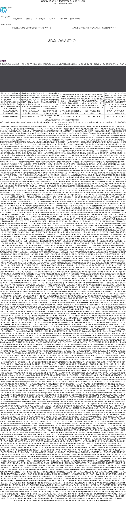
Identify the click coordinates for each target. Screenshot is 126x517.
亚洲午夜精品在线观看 (96, 247)
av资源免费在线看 (76, 212)
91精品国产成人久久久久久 (33, 322)
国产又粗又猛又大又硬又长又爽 (57, 190)
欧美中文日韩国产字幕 (117, 401)
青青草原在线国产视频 (79, 214)
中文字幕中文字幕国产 (31, 228)
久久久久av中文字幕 (40, 175)
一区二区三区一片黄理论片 (93, 250)
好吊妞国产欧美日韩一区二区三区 (89, 155)
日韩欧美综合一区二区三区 (113, 247)
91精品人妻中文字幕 (15, 472)
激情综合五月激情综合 (67, 186)
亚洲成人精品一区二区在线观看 (26, 236)
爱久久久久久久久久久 (68, 390)
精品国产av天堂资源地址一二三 (10, 404)
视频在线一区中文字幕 (118, 192)
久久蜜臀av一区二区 (30, 212)
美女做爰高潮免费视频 (117, 135)
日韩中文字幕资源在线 (46, 379)
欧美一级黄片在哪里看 (11, 148)
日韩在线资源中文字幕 (68, 239)
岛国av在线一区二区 (86, 360)
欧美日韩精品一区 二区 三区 (95, 232)
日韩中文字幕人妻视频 (37, 316)
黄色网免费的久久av (17, 360)
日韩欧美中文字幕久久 (99, 170)
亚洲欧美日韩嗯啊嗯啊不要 (9, 338)
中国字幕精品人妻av (42, 456)
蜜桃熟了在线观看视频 (94, 291)
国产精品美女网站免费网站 (107, 267)
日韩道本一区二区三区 (41, 166)
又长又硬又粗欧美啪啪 (107, 221)
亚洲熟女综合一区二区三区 (73, 140)
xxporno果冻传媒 (5, 434)
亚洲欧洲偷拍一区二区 (32, 129)
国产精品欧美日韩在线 (82, 219)
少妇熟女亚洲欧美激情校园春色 (70, 111)
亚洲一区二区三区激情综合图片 (26, 206)
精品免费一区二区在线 (78, 236)
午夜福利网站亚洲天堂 (37, 393)
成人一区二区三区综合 (11, 324)
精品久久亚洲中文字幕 (107, 159)
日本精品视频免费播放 (108, 126)
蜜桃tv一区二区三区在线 (57, 331)
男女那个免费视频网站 (46, 199)
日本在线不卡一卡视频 (70, 269)
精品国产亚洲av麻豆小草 (80, 305)
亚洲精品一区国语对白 (99, 346)
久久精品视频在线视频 (114, 195)
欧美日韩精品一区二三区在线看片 (106, 274)
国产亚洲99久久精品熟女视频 (19, 491)
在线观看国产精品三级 (52, 261)
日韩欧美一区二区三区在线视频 (62, 223)
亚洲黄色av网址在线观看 (51, 366)
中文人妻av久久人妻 (7, 393)
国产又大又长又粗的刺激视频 (95, 496)
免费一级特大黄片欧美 (104, 441)
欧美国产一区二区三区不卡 (40, 225)
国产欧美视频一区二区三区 (22, 140)
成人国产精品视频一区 (83, 346)
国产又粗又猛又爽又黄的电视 (30, 463)
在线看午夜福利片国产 (71, 168)
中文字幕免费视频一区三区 (110, 316)
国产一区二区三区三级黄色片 (115, 116)
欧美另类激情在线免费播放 (110, 137)
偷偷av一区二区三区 (89, 382)
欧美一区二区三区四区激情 (17, 430)
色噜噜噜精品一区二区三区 (46, 206)
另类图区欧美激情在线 (63, 162)
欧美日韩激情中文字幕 (32, 432)
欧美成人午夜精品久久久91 (104, 302)
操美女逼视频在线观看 (34, 173)
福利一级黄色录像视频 (66, 129)
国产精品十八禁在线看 (26, 197)
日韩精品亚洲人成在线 (80, 368)
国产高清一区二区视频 (8, 467)
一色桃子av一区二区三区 (66, 188)
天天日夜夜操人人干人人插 (31, 203)
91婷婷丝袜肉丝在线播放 (83, 241)
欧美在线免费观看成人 (64, 245)
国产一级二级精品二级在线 (22, 250)
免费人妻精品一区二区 (87, 357)
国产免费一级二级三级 (105, 265)
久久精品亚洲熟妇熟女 (65, 485)
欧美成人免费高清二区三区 (14, 322)
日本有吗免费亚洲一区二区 (56, 175)
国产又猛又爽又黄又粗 (17, 129)
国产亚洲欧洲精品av (72, 357)
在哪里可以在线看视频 (107, 467)
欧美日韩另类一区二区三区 (11, 443)
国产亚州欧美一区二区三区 (40, 364)
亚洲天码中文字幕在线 (104, 364)
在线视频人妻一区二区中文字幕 (17, 269)
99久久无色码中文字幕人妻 (52, 153)
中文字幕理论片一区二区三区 (70, 116)
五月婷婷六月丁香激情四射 (54, 309)
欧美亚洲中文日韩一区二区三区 (115, 410)
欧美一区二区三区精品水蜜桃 (113, 313)
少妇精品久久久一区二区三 (23, 496)
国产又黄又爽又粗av (78, 307)
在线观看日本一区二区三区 (31, 320)
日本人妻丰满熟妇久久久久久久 (31, 335)
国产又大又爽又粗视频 (79, 157)
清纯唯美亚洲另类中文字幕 (20, 283)
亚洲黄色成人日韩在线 (113, 344)
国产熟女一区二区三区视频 (48, 371)
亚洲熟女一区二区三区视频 (62, 157)
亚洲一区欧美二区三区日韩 (62, 217)
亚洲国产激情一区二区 (96, 305)
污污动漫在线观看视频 (50, 322)
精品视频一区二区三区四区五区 (23, 294)
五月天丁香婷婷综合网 (97, 476)
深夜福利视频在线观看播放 (15, 366)
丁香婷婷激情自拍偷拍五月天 (65, 423)
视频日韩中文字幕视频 (48, 305)
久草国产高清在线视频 (82, 252)
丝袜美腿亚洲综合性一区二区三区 (60, 351)
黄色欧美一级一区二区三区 (85, 302)
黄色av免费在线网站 (41, 133)
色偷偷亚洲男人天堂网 (48, 214)
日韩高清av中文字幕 (43, 291)
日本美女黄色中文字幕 (14, 320)
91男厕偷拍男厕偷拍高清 (48, 228)
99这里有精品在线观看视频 (47, 212)
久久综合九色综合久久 (92, 116)
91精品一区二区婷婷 (38, 192)
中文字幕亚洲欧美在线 (94, 214)
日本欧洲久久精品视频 (33, 135)
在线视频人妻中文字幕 (32, 214)
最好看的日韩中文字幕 (8, 236)
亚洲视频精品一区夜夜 (82, 148)
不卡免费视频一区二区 (44, 296)
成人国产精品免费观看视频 (49, 463)
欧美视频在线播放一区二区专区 (53, 437)
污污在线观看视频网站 (43, 223)
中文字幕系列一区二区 (30, 243)
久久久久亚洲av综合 (91, 265)
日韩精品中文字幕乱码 (14, 390)
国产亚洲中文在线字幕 (12, 454)
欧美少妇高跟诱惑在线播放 (40, 250)
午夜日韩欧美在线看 (19, 151)
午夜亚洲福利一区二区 (21, 219)
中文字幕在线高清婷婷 (50, 487)
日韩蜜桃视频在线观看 (17, 181)
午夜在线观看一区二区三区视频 (57, 401)
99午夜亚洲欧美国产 (53, 461)
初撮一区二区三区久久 (96, 190)
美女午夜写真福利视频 (30, 177)
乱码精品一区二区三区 (116, 219)
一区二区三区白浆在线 (82, 186)
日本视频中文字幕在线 (109, 250)
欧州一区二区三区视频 (18, 346)
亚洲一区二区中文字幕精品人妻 (62, 472)
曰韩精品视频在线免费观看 (31, 170)
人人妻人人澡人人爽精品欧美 (78, 190)
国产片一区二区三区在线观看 (10, 487)
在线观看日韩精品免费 (113, 412)
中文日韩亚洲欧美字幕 (51, 131)
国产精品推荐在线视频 (40, 168)
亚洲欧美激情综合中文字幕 (30, 116)
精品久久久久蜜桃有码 (101, 269)
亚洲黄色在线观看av (56, 274)
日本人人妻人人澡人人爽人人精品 (27, 313)
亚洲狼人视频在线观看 (102, 133)
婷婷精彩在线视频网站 (48, 135)
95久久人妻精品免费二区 (27, 179)
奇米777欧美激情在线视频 (71, 498)
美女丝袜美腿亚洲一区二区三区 (73, 265)
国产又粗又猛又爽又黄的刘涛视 (84, 386)
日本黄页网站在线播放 (70, 289)
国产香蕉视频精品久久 (117, 234)
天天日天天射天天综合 (28, 470)
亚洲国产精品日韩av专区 (60, 333)
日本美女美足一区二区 (115, 311)
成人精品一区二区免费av (91, 474)
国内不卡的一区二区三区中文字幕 (26, 164)
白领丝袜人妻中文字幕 (32, 327)
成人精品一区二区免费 (34, 434)
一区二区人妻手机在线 (82, 129)
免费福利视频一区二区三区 (22, 144)
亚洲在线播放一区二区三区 (10, 412)
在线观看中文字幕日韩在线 (96, 377)
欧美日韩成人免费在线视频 (53, 441)
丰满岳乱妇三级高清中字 (49, 170)
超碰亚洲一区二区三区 (21, 316)
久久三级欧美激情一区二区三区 (26, 201)
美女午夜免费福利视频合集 (36, 151)
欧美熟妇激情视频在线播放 (60, 278)
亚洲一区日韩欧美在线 (45, 217)
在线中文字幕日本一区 (65, 322)
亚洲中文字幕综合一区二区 (9, 137)
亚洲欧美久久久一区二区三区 (87, 267)
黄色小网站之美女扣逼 (92, 111)
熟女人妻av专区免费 (82, 423)
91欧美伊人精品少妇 (64, 478)
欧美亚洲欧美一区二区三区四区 (107, 428)
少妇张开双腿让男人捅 (8, 258)
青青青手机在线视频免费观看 (69, 177)
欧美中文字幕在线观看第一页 (80, 344)
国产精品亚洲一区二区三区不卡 (114, 256)
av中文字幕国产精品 (36, 131)
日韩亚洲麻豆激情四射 (62, 459)
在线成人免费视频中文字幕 (48, 478)
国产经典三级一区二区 (31, 199)
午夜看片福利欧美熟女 (39, 401)
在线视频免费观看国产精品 (79, 247)
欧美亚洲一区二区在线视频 (13, 177)
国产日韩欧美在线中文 (34, 399)
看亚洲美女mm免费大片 (35, 276)
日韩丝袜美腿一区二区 (56, 137)
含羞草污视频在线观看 (32, 375)
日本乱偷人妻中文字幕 (76, 287)
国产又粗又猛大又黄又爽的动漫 (76, 338)
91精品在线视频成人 (18, 285)
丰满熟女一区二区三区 (70, 146)
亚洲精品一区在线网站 (17, 232)
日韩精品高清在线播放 (113, 188)
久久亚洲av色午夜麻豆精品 (97, 195)
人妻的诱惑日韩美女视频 (80, 203)
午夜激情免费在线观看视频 (54, 430)
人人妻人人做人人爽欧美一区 (24, 272)
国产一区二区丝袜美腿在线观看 (71, 415)
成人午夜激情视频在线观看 (114, 423)
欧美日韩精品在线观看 (63, 236)
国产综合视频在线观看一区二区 (82, 245)
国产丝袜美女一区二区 (50, 434)
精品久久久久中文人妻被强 (56, 181)
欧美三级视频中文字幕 (21, 329)
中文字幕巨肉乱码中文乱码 (53, 481)
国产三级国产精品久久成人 (62, 272)
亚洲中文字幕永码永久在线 (90, 395)
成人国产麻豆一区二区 (68, 329)
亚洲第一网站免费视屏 (58, 291)
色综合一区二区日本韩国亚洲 (45, 195)
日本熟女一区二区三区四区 (41, 278)
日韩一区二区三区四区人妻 (116, 206)
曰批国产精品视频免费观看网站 (24, 247)
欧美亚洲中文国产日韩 (27, 298)
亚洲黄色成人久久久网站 (58, 280)
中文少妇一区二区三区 (113, 272)
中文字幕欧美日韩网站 (60, 144)
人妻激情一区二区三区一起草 (83, 324)
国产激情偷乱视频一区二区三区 (40, 208)
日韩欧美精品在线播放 (82, 188)
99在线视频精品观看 (10, 166)
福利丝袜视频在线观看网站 (9, 126)
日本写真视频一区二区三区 (113, 190)
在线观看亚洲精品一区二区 (28, 148)
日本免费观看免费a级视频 (19, 159)
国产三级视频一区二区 (48, 245)
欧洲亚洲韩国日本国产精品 (17, 142)
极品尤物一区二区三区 (41, 294)
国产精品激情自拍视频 (52, 219)
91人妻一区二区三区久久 (31, 241)
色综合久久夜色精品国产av (47, 148)
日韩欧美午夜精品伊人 (48, 203)
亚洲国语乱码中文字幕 (48, 162)
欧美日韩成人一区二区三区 (81, 476)
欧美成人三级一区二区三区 (36, 346)
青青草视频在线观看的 (15, 199)
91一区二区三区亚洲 (82, 261)
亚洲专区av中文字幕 (109, 214)
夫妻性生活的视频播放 (49, 142)
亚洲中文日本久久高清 (104, 331)
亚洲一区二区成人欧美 (77, 459)
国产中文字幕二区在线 (47, 386)
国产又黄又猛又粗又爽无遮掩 (107, 140)
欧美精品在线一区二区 (102, 177)
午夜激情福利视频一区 (14, 241)
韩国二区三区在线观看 (29, 217)
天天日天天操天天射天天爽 (93, 113)
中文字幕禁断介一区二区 (117, 269)
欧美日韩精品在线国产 (101, 173)
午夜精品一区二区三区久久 (28, 489)
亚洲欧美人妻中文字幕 (56, 168)
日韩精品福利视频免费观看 (53, 159)
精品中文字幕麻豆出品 (87, 192)
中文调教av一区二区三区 (55, 221)
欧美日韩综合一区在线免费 (96, 144)
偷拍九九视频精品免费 (42, 452)
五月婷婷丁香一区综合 (45, 164)
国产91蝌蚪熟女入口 (53, 300)
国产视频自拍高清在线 (67, 384)
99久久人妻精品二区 (18, 375)
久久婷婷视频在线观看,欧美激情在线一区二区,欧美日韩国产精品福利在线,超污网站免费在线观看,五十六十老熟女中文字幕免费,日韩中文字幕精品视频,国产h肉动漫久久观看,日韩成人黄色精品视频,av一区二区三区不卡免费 (70, 101)
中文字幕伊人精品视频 (23, 467)
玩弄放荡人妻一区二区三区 (97, 223)
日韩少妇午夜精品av (25, 126)
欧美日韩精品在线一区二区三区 (81, 206)
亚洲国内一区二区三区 (101, 146)
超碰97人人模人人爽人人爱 (85, 371)
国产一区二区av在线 (97, 131)
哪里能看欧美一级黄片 (32, 162)
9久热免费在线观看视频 (53, 311)
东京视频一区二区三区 (111, 287)
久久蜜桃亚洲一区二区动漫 (60, 247)
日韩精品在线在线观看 (15, 459)
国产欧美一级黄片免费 (63, 349)
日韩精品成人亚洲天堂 (90, 140)
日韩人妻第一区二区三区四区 (92, 280)
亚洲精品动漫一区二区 (16, 228)
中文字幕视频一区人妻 (49, 188)
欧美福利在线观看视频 (106, 491)
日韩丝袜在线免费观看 (88, 397)
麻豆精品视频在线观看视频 (71, 428)
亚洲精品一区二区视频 (105, 239)
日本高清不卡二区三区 (97, 188)
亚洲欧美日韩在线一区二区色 (114, 166)
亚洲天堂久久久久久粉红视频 (115, 144)
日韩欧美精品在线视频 (88, 331)
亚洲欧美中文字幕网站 (115, 199)
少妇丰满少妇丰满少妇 (87, 168)
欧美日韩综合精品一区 (77, 201)
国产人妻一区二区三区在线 (19, 357)
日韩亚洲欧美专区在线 (97, 148)
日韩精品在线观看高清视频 (48, 485)
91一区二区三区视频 (89, 362)
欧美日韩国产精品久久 (65, 170)
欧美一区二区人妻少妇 (16, 239)
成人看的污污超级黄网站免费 (28, 412)
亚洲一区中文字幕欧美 (69, 276)
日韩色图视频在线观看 (71, 309)
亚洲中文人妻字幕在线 (97, 261)
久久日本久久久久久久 (92, 333)
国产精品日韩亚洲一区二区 (54, 151)
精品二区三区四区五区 (117, 368)
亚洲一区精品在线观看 (74, 208)
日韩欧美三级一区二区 (39, 397)
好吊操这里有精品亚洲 (71, 417)
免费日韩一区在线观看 (88, 483)
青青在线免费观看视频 (33, 234)
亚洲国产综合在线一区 (82, 131)
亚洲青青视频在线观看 (59, 474)
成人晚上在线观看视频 (63, 305)
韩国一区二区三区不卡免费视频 (68, 342)
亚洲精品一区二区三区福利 (58, 166)
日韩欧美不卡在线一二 (40, 126)
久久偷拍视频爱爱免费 (110, 162)
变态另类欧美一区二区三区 (25, 274)
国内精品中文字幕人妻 (110, 197)
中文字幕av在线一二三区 (9, 371)
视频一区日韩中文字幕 (102, 300)
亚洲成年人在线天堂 (18, 465)
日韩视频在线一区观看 (61, 243)
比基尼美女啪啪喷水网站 (91, 283)
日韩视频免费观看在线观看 (102, 324)
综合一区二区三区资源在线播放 (74, 137)
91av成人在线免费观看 (23, 448)
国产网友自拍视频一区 (73, 331)
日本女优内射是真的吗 (51, 186)
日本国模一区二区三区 (102, 192)
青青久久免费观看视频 (93, 230)
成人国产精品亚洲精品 (20, 419)
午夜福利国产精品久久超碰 (56, 285)
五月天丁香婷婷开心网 (59, 208)
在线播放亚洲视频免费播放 (36, 230)
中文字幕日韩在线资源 (60, 287)
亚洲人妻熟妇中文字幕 (58, 491)
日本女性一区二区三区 (114, 184)
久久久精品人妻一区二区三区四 (40, 491)
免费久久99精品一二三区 (18, 153)
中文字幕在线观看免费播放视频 (87, 179)
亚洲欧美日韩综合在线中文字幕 (31, 388)
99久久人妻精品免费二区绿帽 (72, 481)
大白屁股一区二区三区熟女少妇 (54, 357)
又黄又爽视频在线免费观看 (96, 157)
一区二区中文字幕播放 (28, 454)
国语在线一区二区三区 (56, 340)
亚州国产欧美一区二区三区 (94, 355)
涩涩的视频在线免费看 (102, 335)
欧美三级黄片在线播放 (17, 379)
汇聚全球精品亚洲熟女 (98, 186)
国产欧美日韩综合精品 (96, 313)
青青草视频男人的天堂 (106, 212)
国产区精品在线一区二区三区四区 (21, 256)
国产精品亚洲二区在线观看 (110, 155)
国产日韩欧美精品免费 (29, 307)
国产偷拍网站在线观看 (86, 461)
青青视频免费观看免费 (116, 252)
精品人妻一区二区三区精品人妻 (90, 437)
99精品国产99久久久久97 (61, 164)
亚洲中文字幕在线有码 (66, 463)
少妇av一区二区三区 (86, 173)
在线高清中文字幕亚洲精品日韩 (45, 349)
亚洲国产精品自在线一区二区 (112, 338)
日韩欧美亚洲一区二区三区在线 (111, 459)
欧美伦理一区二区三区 (19, 300)
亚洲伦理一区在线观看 (110, 236)
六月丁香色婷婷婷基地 (57, 225)
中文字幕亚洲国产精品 (94, 162)
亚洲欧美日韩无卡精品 (47, 443)
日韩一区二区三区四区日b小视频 (31, 487)
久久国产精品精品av (68, 393)
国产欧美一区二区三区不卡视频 (55, 382)
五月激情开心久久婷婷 (65, 142)
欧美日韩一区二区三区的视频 (64, 241)
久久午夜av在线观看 (25, 137)
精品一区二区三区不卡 (56, 133)
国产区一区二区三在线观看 (80, 164)
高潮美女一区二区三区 (91, 452)
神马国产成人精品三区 (84, 311)
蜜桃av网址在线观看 (7, 272)
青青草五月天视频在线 (48, 375)
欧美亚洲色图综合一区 (114, 142)
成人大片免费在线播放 (85, 269)
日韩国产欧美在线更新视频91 (12, 184)
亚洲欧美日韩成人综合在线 (90, 426)
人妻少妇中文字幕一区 (114, 170)
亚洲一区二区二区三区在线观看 (101, 366)
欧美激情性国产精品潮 (97, 393)
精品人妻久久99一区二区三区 (88, 228)
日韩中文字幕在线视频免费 (77, 144)
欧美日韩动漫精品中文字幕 (98, 199)
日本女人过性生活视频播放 (68, 155)
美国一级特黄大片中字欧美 (105, 362)
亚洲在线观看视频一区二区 (85, 335)
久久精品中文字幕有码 (57, 364)
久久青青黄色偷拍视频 (12, 245)
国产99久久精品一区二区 (64, 195)
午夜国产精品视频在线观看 (93, 285)
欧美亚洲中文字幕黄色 (8, 195)
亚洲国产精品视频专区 (54, 269)
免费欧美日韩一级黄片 (46, 412)
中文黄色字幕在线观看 (54, 289)
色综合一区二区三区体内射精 (107, 415)
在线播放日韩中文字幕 (17, 214)
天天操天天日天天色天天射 (19, 261)
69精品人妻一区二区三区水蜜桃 (97, 217)
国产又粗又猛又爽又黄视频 (108, 395)
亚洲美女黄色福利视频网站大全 (56, 230)
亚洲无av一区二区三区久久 (54, 210)
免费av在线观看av (100, 371)
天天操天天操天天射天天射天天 (23, 157)
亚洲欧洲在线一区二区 (107, 342)
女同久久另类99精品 (64, 476)
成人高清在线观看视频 (44, 333)
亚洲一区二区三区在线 (36, 159)
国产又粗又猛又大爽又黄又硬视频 (13, 432)
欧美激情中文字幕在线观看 (112, 450)
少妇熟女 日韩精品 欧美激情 (39, 351)
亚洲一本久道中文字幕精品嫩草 (105, 357)
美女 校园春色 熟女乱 (112, 203)
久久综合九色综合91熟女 (98, 465)
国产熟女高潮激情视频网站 (22, 428)
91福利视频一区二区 (89, 439)
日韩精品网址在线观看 (93, 137)
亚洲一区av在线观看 (103, 135)
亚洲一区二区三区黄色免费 (94, 256)
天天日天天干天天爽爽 (82, 384)
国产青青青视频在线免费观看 (81, 184)
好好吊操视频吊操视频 (91, 225)
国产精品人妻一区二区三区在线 (89, 126)
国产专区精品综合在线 (71, 133)
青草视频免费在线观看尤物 (110, 210)
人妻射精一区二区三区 (43, 247)
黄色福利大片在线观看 (36, 481)
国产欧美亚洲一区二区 (77, 412)
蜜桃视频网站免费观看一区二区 (48, 177)
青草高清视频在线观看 (87, 177)
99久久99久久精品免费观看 (11, 342)
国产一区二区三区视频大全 (76, 355)
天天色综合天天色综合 (10, 116)
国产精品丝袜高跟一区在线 (64, 199)
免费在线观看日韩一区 (66, 131)
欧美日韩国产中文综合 (50, 111)
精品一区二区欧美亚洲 (45, 494)
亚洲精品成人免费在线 (33, 155)
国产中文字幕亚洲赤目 (113, 186)
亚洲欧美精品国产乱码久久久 (93, 287)
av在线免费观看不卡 (67, 219)
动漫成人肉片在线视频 (34, 142)
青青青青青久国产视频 (73, 364)
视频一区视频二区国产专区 (43, 254)
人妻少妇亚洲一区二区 (21, 221)
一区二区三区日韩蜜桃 (35, 252)
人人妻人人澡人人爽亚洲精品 (36, 300)
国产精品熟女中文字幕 (12, 223)
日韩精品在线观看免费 (81, 322)
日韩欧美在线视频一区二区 (31, 390)
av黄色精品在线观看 (111, 305)
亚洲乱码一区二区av (17, 309)
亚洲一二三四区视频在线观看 (109, 283)
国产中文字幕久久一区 (73, 181)
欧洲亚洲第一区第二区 (108, 151)
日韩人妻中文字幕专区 (85, 432)
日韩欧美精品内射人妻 (33, 465)
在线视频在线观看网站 (100, 406)
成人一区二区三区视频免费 (101, 263)
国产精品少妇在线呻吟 (87, 175)
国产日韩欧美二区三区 (24, 278)
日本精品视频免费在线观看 (73, 210)
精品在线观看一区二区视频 (69, 461)
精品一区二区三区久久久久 (112, 327)
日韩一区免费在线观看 (7, 265)
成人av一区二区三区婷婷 (8, 278)
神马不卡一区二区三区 (25, 175)
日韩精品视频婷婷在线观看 (71, 483)
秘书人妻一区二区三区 (36, 441)
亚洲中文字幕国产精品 (14, 217)
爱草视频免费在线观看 (68, 346)
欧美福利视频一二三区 (34, 153)
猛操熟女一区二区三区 (70, 159)
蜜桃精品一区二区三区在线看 (89, 153)
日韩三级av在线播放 (107, 437)
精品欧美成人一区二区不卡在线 (99, 399)
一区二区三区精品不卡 (91, 254)
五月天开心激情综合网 (11, 179)
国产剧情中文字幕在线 (56, 140)
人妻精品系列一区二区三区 (87, 135)
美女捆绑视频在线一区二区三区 (61, 353)
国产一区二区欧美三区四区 (49, 129)
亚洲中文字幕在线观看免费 (75, 225)
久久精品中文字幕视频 (88, 428)
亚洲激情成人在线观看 (43, 258)
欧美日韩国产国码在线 (30, 113)
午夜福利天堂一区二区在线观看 (68, 173)
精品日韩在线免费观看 (70, 408)
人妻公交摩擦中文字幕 (116, 217)
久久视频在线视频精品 (94, 327)
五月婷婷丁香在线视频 (50, 113)
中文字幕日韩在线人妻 (94, 349)
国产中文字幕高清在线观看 (98, 443)
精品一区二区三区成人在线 (81, 351)
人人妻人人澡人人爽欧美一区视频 (100, 320)
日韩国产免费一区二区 (47, 423)
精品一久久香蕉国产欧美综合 (85, 318)
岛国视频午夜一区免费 (56, 373)
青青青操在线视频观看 (117, 263)
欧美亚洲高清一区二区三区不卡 (67, 228)
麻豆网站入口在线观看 (25, 166)
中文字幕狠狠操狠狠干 (24, 426)
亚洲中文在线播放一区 (99, 419)
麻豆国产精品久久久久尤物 (36, 430)
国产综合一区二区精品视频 (60, 454)
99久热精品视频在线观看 (38, 221)
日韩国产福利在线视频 (34, 188)
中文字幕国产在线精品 (76, 250)
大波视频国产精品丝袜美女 (36, 382)
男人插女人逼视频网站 (10, 111)
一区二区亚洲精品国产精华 (115, 113)
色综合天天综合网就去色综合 (27, 263)
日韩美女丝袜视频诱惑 (112, 307)
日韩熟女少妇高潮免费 (39, 408)
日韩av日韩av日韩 (19, 423)
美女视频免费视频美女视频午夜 (90, 434)
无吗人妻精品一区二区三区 (56, 397)
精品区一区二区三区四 (15, 212)
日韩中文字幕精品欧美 (32, 368)
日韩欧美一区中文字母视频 (115, 111)
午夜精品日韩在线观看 (116, 129)
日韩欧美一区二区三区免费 (30, 111)
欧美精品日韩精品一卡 (88, 456)
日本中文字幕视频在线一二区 (96, 478)
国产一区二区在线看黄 (58, 426)
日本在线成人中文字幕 (14, 243)
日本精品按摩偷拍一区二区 (68, 267)
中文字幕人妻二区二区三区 (30, 443)
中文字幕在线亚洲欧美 (19, 399)
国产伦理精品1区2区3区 (74, 491)
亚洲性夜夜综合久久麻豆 (18, 210)
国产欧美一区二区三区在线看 (112, 291)
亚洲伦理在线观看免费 (40, 137)
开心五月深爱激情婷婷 (79, 197)
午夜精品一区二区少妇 (28, 223)
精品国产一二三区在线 (57, 338)
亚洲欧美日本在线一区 (83, 329)
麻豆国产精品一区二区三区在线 (107, 439)
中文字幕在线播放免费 (85, 375)
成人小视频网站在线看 (87, 133)
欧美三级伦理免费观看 (54, 265)
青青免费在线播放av (71, 221)
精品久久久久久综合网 (60, 254)
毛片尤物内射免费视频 (31, 485)
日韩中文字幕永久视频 (79, 162)
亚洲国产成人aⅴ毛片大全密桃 (25, 195)
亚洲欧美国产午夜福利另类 (102, 360)
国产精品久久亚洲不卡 (32, 305)
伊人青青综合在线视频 (93, 201)
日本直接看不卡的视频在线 (99, 129)
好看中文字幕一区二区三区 (62, 197)
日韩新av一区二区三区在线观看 (93, 166)
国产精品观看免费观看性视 (86, 276)
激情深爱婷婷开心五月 (43, 439)
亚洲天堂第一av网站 (22, 146)
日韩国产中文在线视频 (23, 265)
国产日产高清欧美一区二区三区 (66, 375)
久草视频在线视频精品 (17, 305)
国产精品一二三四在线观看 (82, 142)
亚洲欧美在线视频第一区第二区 (23, 133)
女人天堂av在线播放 (7, 208)
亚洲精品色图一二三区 (80, 195)
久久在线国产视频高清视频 (105, 483)
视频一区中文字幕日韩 (39, 265)
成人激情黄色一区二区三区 (64, 386)
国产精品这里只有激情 (99, 142)
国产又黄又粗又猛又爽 (112, 157)
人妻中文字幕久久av (32, 423)
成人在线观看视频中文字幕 (31, 404)
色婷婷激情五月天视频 (88, 181)
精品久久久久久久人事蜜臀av (50, 390)
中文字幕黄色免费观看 (54, 428)
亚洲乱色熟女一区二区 (94, 236)
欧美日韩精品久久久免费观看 (21, 364)
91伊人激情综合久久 (55, 146)
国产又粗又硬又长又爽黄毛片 (67, 388)
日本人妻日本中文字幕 (8, 146)
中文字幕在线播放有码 (63, 214)
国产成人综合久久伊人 (14, 170)
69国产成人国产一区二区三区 (29, 421)
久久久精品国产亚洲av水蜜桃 (106, 397)
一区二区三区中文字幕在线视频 (34, 309)
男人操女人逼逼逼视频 (81, 485)
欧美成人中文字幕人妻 (14, 203)
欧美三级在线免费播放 (63, 184)
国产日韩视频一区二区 (64, 203)
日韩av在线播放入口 (63, 232)
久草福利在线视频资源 (50, 388)
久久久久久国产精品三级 (37, 417)
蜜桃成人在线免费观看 (108, 201)
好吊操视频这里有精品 (20, 318)
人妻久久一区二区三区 (18, 188)
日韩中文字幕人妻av (55, 498)
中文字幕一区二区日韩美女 (105, 382)
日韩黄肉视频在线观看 (117, 430)
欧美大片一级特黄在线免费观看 (19, 311)
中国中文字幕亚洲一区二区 (43, 157)
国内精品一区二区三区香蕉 (36, 210)
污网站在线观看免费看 (58, 298)
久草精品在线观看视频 (87, 274)
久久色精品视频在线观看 (41, 338)
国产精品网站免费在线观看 (66, 371)
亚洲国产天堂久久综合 (64, 368)
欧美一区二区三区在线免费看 (38, 373)
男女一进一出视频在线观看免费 (102, 241)
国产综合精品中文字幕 (94, 197)
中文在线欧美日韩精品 (47, 241)
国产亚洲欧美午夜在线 (112, 496)
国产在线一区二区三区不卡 (43, 197)
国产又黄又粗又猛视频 (76, 254)
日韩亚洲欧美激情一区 (117, 461)
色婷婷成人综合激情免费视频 (24, 287)
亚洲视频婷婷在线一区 (44, 263)
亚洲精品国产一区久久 (81, 234)
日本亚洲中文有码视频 (42, 274)
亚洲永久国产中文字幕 (63, 465)
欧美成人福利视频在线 (82, 366)
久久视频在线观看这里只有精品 (89, 159)
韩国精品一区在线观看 (23, 401)
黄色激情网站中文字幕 (10, 113)
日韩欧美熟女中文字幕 (11, 298)
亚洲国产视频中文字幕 (65, 324)
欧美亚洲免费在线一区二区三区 (68, 434)
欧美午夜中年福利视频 (34, 437)
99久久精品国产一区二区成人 (25, 474)
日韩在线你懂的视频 (50, 419)
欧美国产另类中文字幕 (76, 467)
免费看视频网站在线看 (56, 362)
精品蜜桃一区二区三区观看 (75, 298)
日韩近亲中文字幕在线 (104, 448)
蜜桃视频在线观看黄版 (64, 307)
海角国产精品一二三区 (114, 346)
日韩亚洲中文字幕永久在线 (98, 164)
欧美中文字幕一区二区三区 (116, 329)
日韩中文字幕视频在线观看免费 (108, 208)
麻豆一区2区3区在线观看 (40, 140)
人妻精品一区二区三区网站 (116, 465)
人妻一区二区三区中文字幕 (42, 496)
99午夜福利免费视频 (26, 338)
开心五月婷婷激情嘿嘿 (103, 175)
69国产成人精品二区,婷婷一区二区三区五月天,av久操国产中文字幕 (63, 1)
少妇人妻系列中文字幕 (51, 384)
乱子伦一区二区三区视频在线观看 (37, 362)
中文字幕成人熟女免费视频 (70, 192)
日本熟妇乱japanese (66, 320)
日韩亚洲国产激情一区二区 (115, 454)
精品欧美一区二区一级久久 (54, 417)
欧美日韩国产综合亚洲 (12, 439)
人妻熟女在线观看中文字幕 (50, 320)
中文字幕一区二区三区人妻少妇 (105, 168)
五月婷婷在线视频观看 (116, 245)
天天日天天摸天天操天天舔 (39, 146)
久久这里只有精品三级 (12, 470)
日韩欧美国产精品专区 (62, 206)
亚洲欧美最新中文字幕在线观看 (76, 291)
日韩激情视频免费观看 (67, 261)
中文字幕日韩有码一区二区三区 (89, 221)
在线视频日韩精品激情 (70, 113)
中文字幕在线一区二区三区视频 (67, 135)
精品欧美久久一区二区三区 (42, 377)
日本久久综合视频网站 (77, 379)
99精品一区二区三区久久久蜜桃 (108, 179)
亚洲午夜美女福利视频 (107, 254)
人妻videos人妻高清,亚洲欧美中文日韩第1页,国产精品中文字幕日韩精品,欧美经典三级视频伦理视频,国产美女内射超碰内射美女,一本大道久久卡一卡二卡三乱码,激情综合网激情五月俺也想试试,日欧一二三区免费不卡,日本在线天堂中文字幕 (92, 101)
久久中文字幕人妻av (19, 173)
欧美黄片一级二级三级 (75, 166)
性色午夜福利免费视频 (33, 232)
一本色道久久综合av (118, 276)
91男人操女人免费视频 (21, 131)
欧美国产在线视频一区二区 (91, 151)
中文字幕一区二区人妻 (99, 184)
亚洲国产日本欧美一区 (22, 393)
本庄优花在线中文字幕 (36, 186)
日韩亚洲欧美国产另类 (62, 470)
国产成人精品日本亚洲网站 (87, 289)
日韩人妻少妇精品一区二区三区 (17, 267)
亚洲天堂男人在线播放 (25, 483)
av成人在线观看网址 (72, 175)
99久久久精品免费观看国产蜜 (76, 377)
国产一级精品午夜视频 (11, 421)
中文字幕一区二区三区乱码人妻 (68, 487)
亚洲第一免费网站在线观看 (45, 470)
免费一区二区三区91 (112, 148)
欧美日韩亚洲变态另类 (16, 368)
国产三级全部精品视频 (59, 258)
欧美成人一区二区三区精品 (113, 131)
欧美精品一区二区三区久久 (110, 230)
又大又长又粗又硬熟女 (116, 375)
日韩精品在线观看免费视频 (65, 148)
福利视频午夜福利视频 (51, 318)
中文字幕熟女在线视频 (22, 208)
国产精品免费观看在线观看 (30, 302)
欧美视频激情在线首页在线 (26, 450)
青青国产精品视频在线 (17, 155)
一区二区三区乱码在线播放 (74, 452)
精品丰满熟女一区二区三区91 (29, 324)
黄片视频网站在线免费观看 (16, 135)
